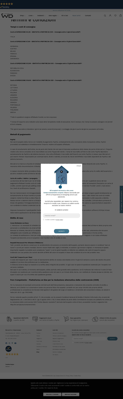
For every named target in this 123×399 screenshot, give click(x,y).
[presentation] (51, 224)
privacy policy (59, 219)
